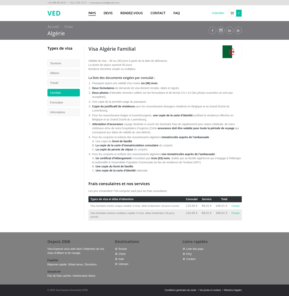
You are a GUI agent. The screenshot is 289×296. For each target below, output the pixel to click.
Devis (108, 13)
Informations (57, 112)
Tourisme (55, 63)
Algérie (56, 33)
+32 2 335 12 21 (78, 2)
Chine (122, 253)
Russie (123, 248)
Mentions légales (233, 290)
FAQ (176, 13)
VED (54, 13)
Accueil (53, 26)
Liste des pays (195, 248)
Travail (54, 82)
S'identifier (218, 13)
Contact (158, 13)
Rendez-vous (131, 13)
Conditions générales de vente (180, 290)
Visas (68, 26)
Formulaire (56, 102)
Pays (92, 13)
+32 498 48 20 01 (56, 2)
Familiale (55, 92)
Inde (121, 259)
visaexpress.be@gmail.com (105, 2)
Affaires (54, 73)
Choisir (235, 205)
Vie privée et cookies (210, 290)
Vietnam (123, 264)
